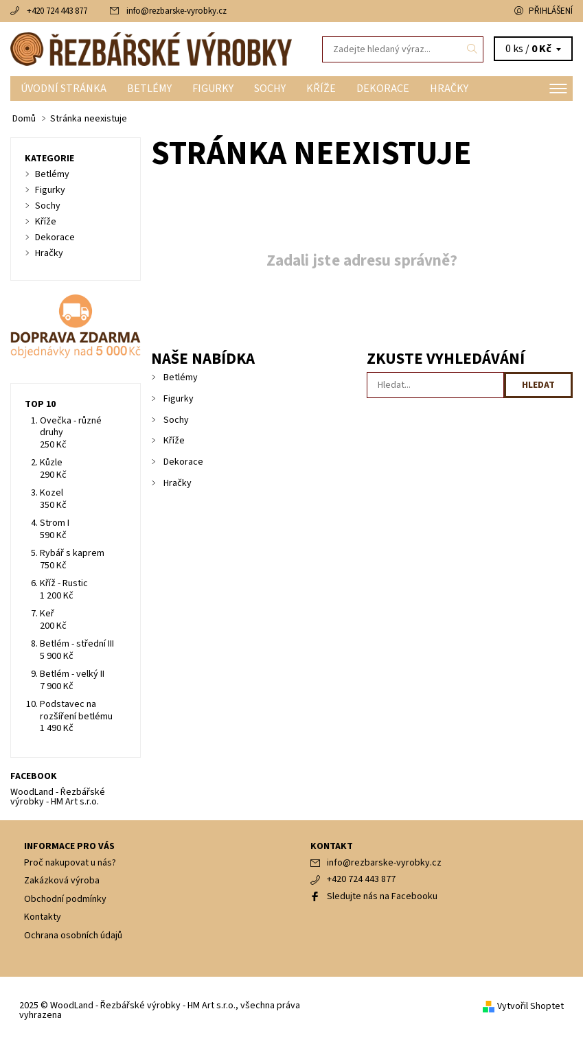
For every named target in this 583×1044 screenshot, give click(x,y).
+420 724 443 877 (57, 11)
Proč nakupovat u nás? (70, 863)
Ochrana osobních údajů (73, 935)
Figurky (212, 88)
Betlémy (149, 88)
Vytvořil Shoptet (530, 1006)
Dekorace (382, 88)
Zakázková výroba (62, 881)
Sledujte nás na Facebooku (382, 896)
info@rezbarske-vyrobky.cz (176, 11)
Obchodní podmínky (65, 899)
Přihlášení (551, 11)
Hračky (449, 88)
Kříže (321, 88)
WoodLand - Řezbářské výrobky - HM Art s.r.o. (57, 797)
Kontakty (42, 917)
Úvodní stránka (63, 88)
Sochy (270, 88)
